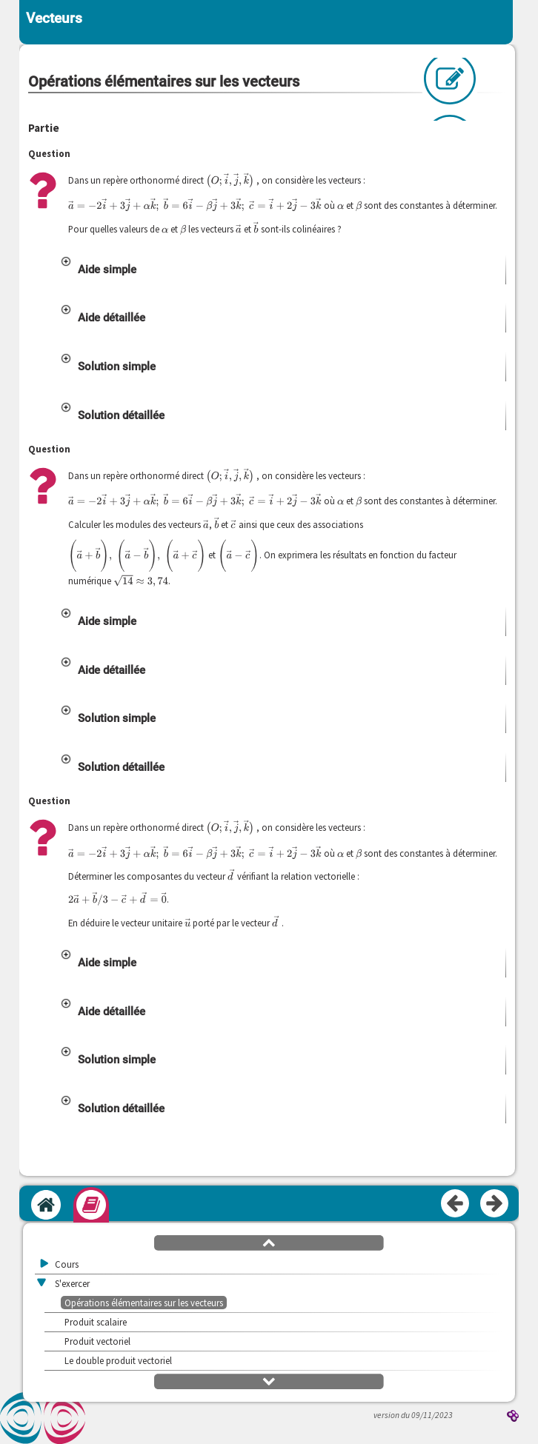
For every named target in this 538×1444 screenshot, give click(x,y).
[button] (282, 281)
